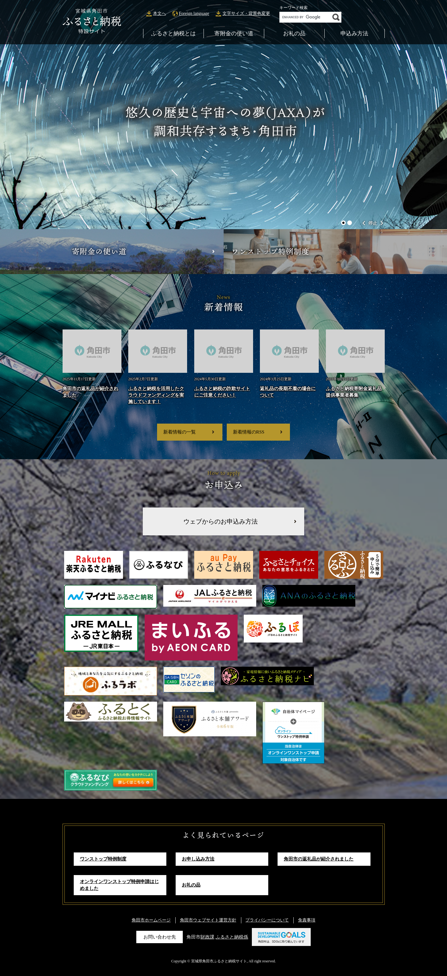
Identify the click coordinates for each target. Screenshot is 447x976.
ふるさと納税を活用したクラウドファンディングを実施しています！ (156, 395)
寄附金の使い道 (233, 33)
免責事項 (306, 919)
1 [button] (343, 222)
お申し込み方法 (198, 858)
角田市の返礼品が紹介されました (318, 858)
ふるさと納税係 (232, 936)
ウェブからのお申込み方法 (220, 521)
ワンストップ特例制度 (103, 858)
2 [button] (349, 222)
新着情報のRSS (249, 431)
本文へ (159, 13)
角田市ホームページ (151, 919)
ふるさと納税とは (173, 33)
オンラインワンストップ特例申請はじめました (119, 885)
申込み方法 (354, 33)
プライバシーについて (267, 919)
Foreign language (194, 13)
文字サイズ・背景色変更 (246, 13)
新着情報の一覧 (179, 431)
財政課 (207, 936)
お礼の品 (294, 33)
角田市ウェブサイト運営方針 (208, 919)
